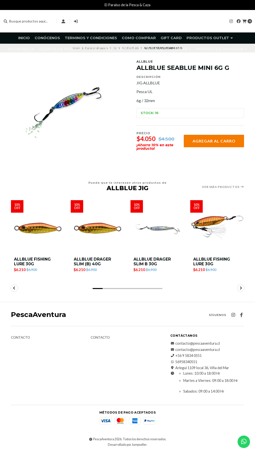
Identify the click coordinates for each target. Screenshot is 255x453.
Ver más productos (223, 186)
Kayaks (181, 49)
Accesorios (153, 49)
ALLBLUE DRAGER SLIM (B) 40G (92, 262)
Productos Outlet (210, 38)
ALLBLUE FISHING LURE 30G (32, 262)
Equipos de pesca (60, 49)
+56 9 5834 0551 (186, 356)
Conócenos (47, 38)
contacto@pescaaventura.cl (195, 344)
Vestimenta (119, 49)
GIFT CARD (171, 38)
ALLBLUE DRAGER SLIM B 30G (152, 262)
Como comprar (139, 38)
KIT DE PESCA (21, 49)
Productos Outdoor (221, 49)
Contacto (20, 338)
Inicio (24, 38)
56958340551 (183, 362)
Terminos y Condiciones (91, 38)
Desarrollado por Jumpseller (127, 445)
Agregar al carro (214, 141)
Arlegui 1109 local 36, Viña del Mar (199, 368)
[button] (98, 289)
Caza (92, 49)
